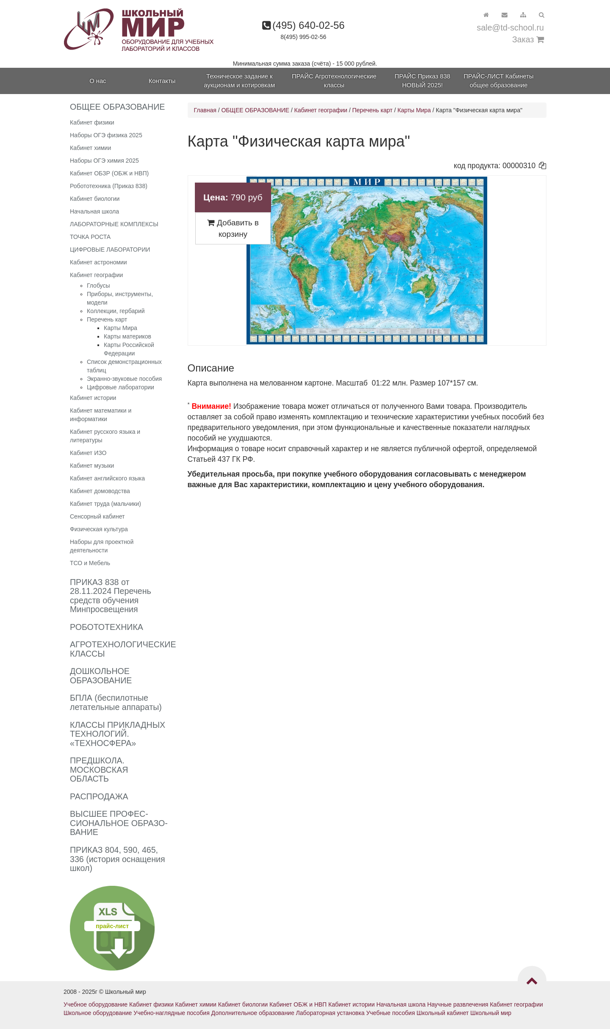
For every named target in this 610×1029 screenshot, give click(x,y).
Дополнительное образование (252, 1013)
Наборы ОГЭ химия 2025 (104, 160)
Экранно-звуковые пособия (124, 378)
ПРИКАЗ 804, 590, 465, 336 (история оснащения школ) (117, 859)
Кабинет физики (92, 122)
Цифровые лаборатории (120, 387)
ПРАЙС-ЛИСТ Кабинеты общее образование (499, 81)
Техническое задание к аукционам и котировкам (239, 81)
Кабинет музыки (92, 465)
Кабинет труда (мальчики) (105, 503)
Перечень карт (107, 319)
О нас (97, 81)
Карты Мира (120, 328)
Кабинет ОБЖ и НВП (298, 1004)
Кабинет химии (90, 147)
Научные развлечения (457, 1004)
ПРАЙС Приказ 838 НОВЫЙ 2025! (422, 81)
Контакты (162, 81)
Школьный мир (490, 1013)
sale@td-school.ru (510, 27)
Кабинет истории (93, 397)
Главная (205, 110)
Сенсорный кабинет (97, 516)
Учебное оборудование (96, 1004)
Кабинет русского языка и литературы (105, 436)
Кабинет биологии (94, 198)
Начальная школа (94, 211)
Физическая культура (99, 529)
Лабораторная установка (330, 1013)
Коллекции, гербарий (116, 311)
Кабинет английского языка (107, 478)
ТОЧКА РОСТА (90, 236)
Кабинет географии (96, 275)
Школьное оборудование (98, 1013)
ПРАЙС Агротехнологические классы (334, 81)
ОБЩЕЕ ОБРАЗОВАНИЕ (255, 110)
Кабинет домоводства (100, 491)
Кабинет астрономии (98, 262)
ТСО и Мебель (90, 563)
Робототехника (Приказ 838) (108, 186)
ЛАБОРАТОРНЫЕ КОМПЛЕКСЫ (114, 224)
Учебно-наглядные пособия (171, 1013)
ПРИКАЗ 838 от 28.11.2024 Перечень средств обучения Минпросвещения (110, 595)
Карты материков (127, 336)
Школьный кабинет (442, 1013)
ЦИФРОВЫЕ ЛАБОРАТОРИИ (110, 249)
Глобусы (98, 285)
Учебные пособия (390, 1013)
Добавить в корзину (233, 228)
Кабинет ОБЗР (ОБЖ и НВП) (109, 173)
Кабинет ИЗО (88, 452)
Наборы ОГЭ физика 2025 (106, 135)
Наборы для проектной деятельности (101, 546)
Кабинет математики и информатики (100, 414)
